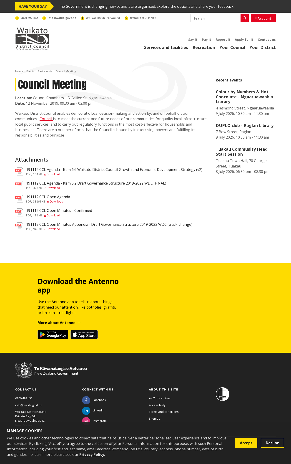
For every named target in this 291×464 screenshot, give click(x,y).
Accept (246, 442)
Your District (263, 47)
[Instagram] (94, 421)
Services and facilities (166, 47)
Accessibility (157, 405)
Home (19, 71)
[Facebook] (94, 400)
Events (30, 71)
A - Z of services (160, 398)
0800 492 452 (24, 398)
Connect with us (97, 389)
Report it (223, 39)
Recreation (204, 47)
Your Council (232, 47)
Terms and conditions (164, 412)
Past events (45, 71)
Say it (192, 39)
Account (263, 18)
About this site (163, 389)
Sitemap (154, 418)
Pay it (206, 39)
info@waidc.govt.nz (28, 405)
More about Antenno (56, 322)
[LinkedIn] (93, 410)
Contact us (267, 39)
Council (46, 118)
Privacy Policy (91, 454)
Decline (272, 442)
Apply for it (244, 39)
